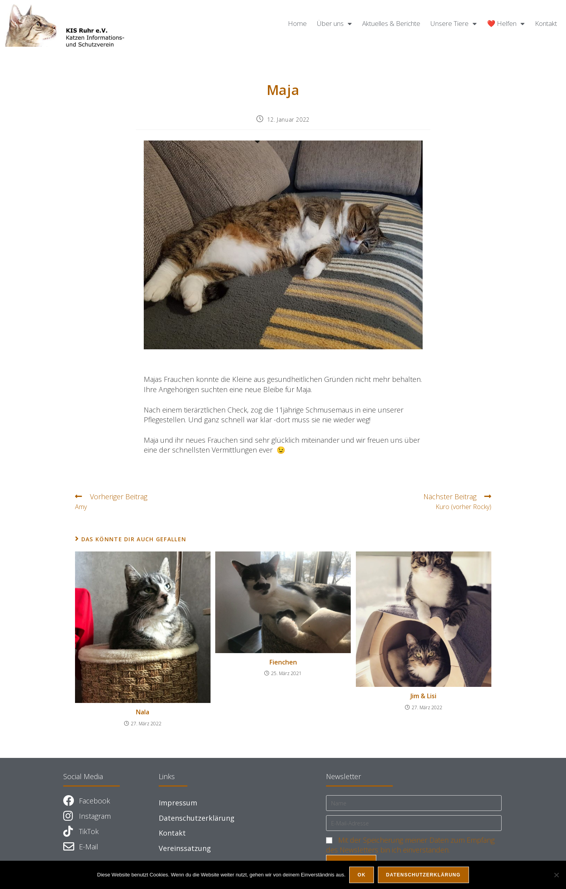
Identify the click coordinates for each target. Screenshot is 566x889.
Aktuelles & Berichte (391, 23)
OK (362, 875)
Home (297, 23)
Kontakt (546, 23)
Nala (142, 712)
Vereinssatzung (185, 848)
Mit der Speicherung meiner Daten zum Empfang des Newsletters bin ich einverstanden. (410, 844)
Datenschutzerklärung (196, 818)
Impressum (178, 802)
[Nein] (556, 875)
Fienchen (283, 662)
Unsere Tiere (453, 23)
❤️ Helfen (506, 23)
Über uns (334, 23)
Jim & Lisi (423, 696)
